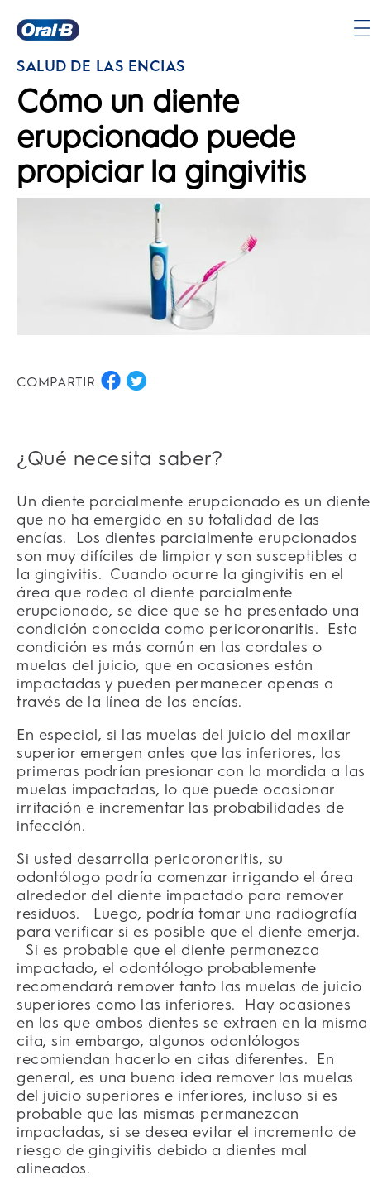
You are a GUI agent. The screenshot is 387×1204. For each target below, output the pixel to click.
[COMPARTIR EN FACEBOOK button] (111, 381)
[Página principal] (48, 30)
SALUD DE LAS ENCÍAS (101, 66)
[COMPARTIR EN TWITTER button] (136, 381)
